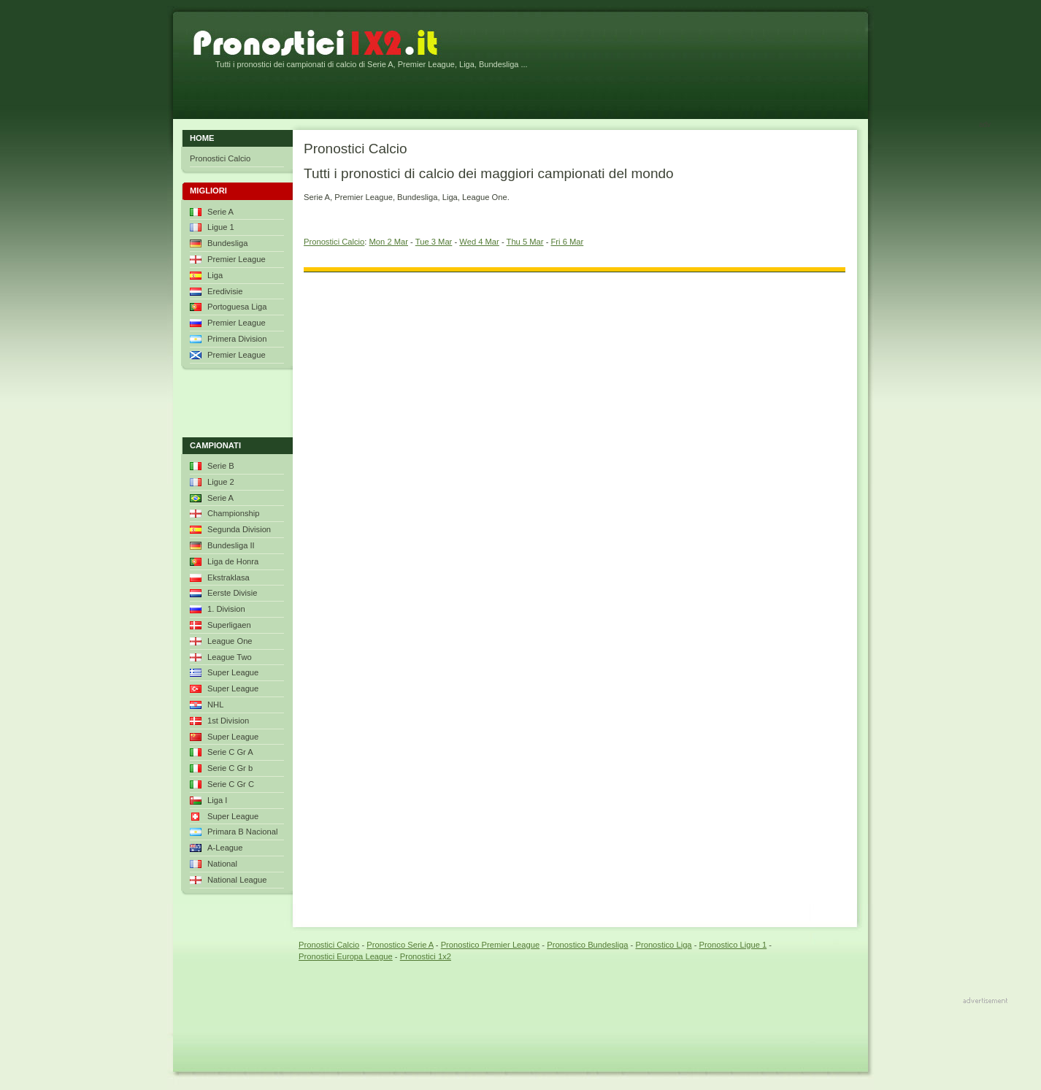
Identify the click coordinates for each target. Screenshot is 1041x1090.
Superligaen (229, 625)
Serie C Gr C (230, 784)
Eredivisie (225, 291)
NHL (215, 704)
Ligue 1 (220, 227)
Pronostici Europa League (346, 956)
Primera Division (236, 338)
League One (230, 641)
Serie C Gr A (230, 752)
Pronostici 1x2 (425, 956)
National (222, 863)
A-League (225, 847)
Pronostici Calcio (334, 241)
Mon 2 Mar (388, 241)
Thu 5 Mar (525, 241)
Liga (215, 275)
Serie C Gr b (230, 768)
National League (237, 879)
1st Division (228, 720)
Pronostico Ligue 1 (733, 944)
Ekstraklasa (228, 577)
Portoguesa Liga (236, 306)
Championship (233, 513)
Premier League (236, 259)
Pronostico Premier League (490, 944)
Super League (232, 672)
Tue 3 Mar (434, 241)
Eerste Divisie (232, 592)
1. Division (226, 609)
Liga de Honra (232, 561)
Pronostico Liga (663, 944)
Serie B (220, 465)
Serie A (220, 211)
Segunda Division (239, 529)
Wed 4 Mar (479, 241)
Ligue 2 (220, 481)
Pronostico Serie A (399, 944)
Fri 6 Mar (567, 241)
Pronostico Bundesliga (587, 944)
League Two (229, 657)
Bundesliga (227, 243)
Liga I (217, 800)
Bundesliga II (231, 545)
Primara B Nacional (242, 831)
